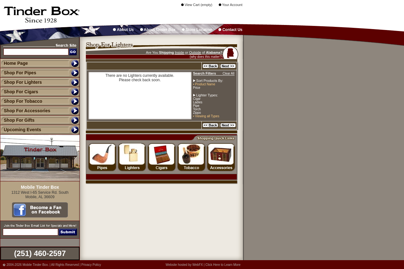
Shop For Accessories (25, 110)
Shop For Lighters (21, 82)
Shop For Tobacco (21, 101)
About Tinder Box (157, 30)
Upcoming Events (20, 129)
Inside (179, 52)
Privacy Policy (91, 264)
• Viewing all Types (206, 116)
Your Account (230, 5)
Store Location (197, 30)
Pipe (196, 105)
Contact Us (230, 30)
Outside (195, 52)
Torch (197, 109)
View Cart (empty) (196, 5)
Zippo (197, 112)
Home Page (16, 63)
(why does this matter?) (206, 56)
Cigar (197, 99)
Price (196, 87)
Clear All (228, 73)
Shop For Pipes (18, 72)
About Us (123, 30)
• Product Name (204, 84)
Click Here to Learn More (223, 264)
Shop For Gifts (17, 120)
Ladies (197, 102)
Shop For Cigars (19, 91)
